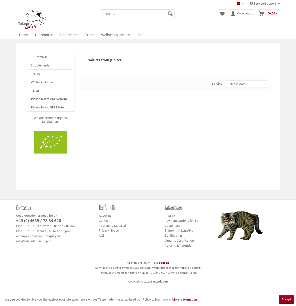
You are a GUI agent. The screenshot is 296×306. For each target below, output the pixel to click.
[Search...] (138, 13)
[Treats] (90, 35)
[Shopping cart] (268, 13)
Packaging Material (112, 226)
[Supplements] (68, 35)
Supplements (40, 65)
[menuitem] (138, 13)
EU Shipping (173, 235)
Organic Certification (179, 240)
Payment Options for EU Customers (181, 223)
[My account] (242, 13)
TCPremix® (39, 57)
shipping (164, 262)
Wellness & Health (44, 82)
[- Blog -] (141, 35)
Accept (286, 299)
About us (105, 215)
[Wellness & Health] (115, 35)
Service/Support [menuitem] (263, 3)
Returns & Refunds (178, 245)
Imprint (170, 215)
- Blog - (36, 90)
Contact (104, 221)
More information (184, 299)
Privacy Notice (109, 230)
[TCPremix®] (43, 35)
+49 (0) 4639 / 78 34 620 (38, 220)
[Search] (170, 13)
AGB (102, 235)
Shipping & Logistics (179, 230)
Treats (35, 74)
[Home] (24, 35)
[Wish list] (222, 13)
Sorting (217, 84)
